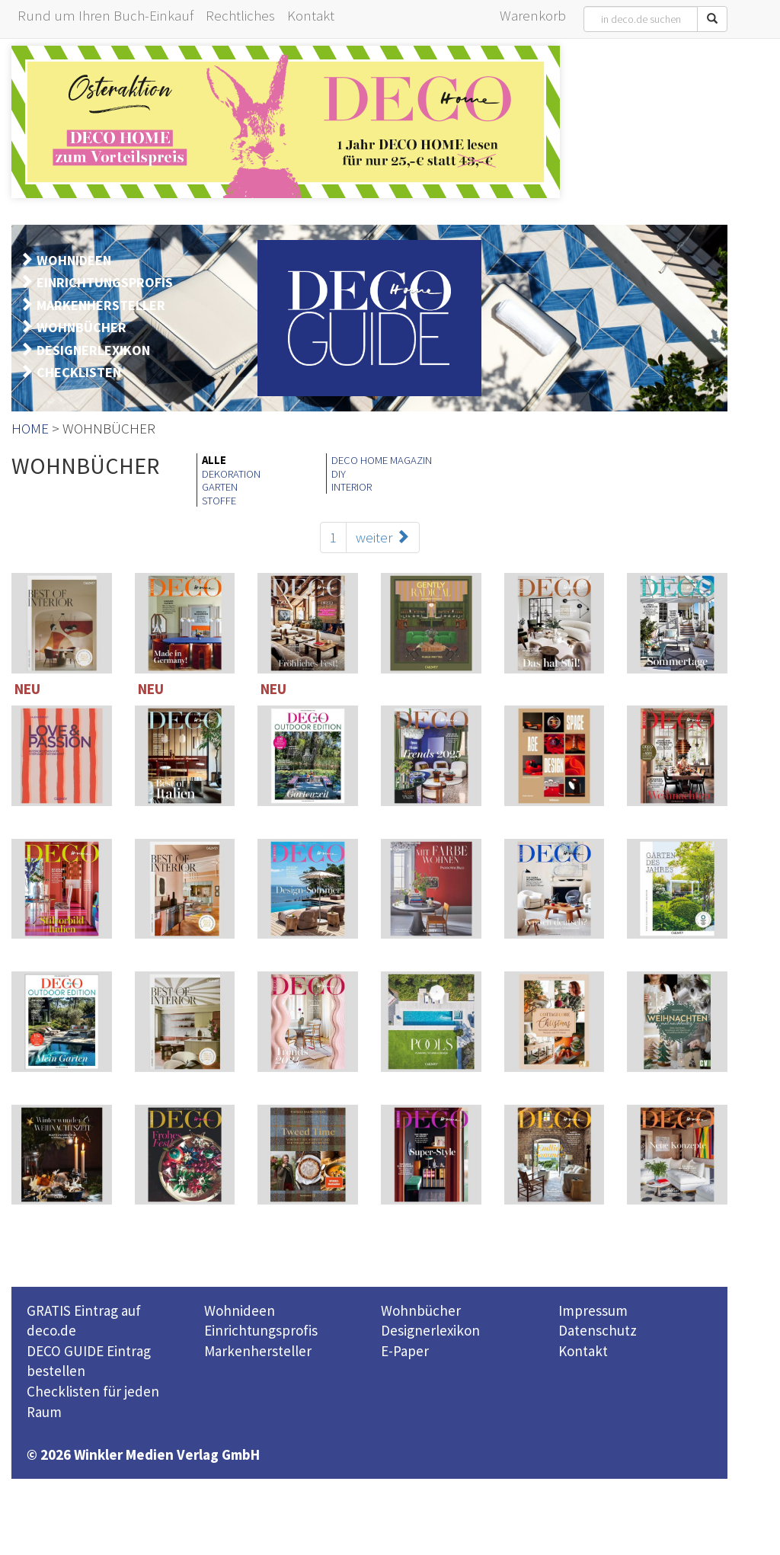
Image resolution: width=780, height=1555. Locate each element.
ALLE (214, 460)
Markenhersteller (258, 1351)
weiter (383, 537)
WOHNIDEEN (74, 260)
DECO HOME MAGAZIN (381, 460)
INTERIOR (351, 487)
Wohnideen (239, 1310)
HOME (30, 428)
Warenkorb (533, 15)
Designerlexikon (430, 1330)
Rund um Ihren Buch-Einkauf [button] (105, 15)
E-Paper (405, 1351)
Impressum (593, 1310)
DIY (338, 474)
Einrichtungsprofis (261, 1330)
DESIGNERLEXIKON (93, 350)
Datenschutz (597, 1330)
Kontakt (583, 1351)
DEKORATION (231, 474)
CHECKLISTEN (79, 372)
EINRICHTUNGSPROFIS (105, 282)
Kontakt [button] (310, 15)
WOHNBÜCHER (81, 327)
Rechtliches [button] (240, 15)
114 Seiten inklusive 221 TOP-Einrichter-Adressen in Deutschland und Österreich (681, 759)
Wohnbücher (421, 1310)
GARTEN (220, 487)
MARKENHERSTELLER (101, 305)
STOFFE (219, 500)
